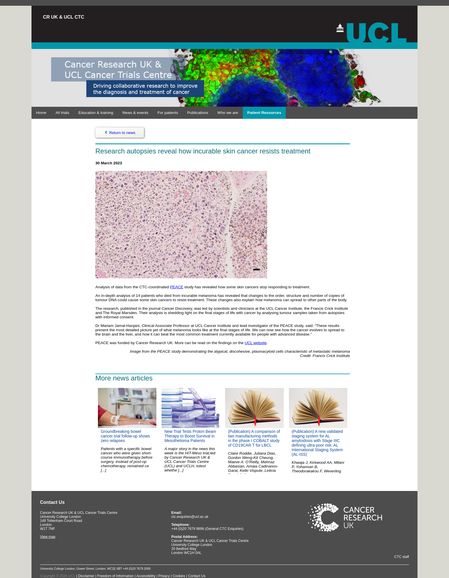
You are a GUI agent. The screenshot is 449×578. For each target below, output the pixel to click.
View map (48, 537)
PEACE (176, 287)
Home (41, 113)
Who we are (227, 113)
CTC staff (401, 557)
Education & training (95, 113)
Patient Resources (264, 113)
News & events (135, 113)
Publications (197, 113)
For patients (167, 113)
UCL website (256, 343)
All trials (62, 113)
